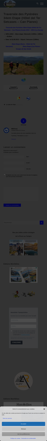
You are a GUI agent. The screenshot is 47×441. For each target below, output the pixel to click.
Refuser (23, 429)
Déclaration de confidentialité (28, 438)
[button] (44, 409)
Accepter (23, 424)
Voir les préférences (23, 434)
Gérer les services (7, 418)
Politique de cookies (15, 438)
